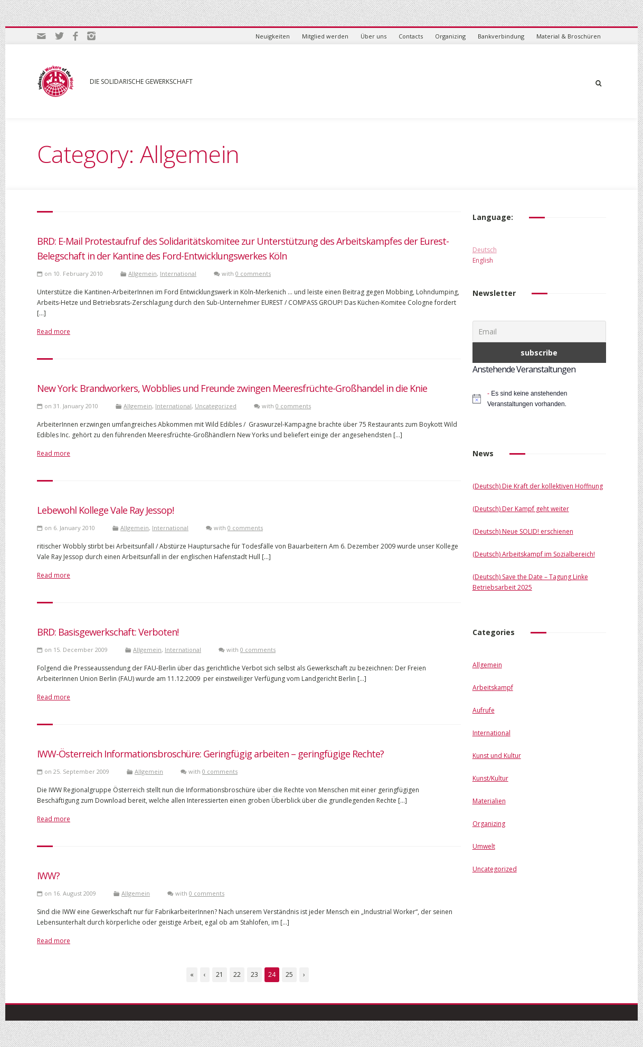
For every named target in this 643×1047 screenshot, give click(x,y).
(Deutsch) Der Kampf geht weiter (520, 508)
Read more (53, 331)
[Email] (539, 331)
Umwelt (483, 846)
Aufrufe (483, 710)
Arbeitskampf (492, 687)
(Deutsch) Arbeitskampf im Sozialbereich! (533, 554)
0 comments (253, 273)
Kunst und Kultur (496, 755)
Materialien (489, 800)
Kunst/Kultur (490, 778)
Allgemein (142, 273)
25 (289, 974)
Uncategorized (216, 406)
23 (254, 974)
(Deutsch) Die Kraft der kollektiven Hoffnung (537, 486)
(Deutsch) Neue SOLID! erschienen (522, 531)
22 (237, 974)
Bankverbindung (501, 36)
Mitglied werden (325, 36)
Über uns (373, 36)
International (178, 273)
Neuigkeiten (273, 36)
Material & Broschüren (568, 36)
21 (219, 974)
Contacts (411, 36)
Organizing (450, 36)
